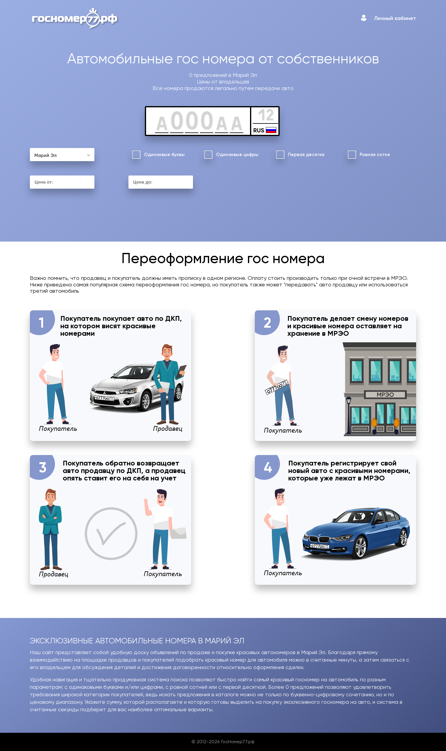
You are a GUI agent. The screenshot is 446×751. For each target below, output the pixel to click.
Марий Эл (45, 155)
